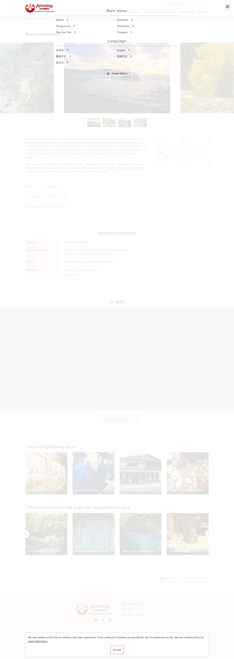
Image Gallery (56, 633)
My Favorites (132, 615)
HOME (28, 18)
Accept (117, 650)
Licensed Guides (96, 647)
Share (174, 162)
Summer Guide (56, 207)
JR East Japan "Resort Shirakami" (81, 270)
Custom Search (133, 603)
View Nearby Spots (120, 419)
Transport (203, 12)
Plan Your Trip (186, 12)
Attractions (40, 18)
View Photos (176, 152)
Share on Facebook (196, 578)
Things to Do (151, 12)
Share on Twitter (170, 578)
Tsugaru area (55, 186)
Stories (121, 12)
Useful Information (136, 647)
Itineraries (134, 12)
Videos (117, 633)
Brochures (178, 633)
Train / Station (55, 196)
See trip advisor (72, 274)
